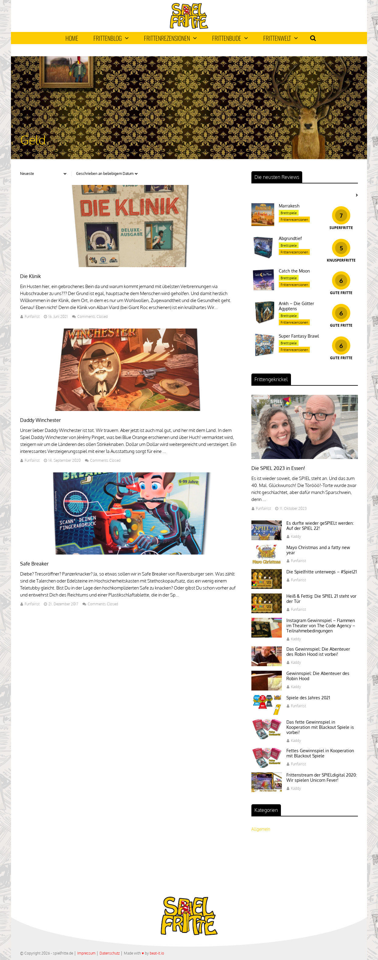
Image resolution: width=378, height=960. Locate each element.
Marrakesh (289, 205)
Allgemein (260, 829)
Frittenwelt (280, 38)
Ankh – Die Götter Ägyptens (296, 306)
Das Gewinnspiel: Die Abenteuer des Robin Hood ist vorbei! (318, 651)
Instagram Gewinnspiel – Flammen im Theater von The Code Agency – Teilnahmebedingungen (320, 625)
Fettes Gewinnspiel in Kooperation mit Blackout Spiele (320, 753)
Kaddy (296, 536)
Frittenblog (111, 38)
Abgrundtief (290, 238)
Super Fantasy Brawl (299, 336)
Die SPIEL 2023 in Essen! (278, 468)
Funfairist (32, 316)
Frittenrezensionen (170, 38)
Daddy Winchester (40, 420)
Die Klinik (30, 276)
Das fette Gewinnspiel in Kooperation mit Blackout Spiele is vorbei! (320, 727)
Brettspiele (289, 213)
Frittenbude (230, 38)
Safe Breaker (34, 564)
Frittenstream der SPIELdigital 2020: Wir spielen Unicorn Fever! (321, 777)
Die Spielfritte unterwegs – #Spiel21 (321, 571)
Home (71, 38)
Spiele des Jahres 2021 (308, 697)
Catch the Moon (294, 270)
